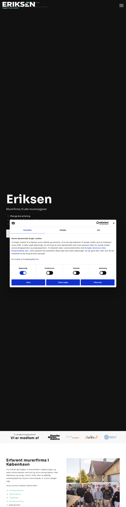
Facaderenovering (16, 501)
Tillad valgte (63, 282)
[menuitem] (121, 5)
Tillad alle (98, 282)
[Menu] (121, 5)
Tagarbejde (13, 497)
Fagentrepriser (15, 494)
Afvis (28, 282)
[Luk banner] (114, 223)
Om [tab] (98, 230)
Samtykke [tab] (27, 230)
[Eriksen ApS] (19, 5)
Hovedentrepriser (16, 490)
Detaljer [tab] (63, 230)
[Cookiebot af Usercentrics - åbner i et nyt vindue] (98, 223)
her (37, 259)
